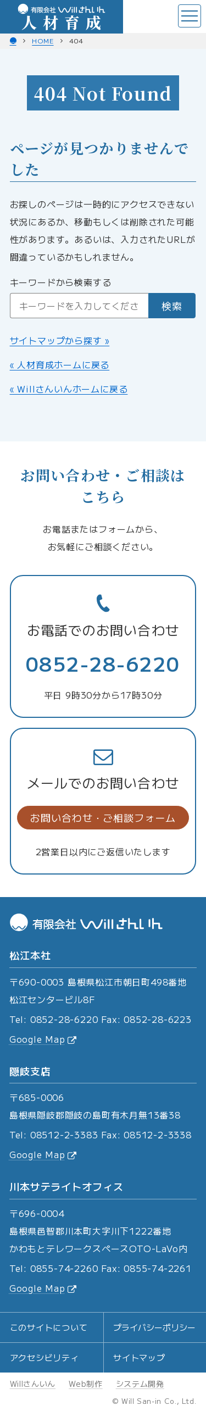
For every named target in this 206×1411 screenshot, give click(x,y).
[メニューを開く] (190, 16)
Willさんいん (33, 1383)
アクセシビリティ (44, 1357)
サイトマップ (139, 1357)
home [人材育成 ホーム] (42, 40)
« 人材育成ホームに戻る (60, 364)
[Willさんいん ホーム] (13, 40)
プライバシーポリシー (154, 1327)
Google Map (42, 1038)
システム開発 (140, 1383)
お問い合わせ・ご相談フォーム (103, 817)
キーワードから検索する (61, 282)
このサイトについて (49, 1327)
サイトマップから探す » (60, 340)
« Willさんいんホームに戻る (69, 388)
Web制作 (86, 1383)
